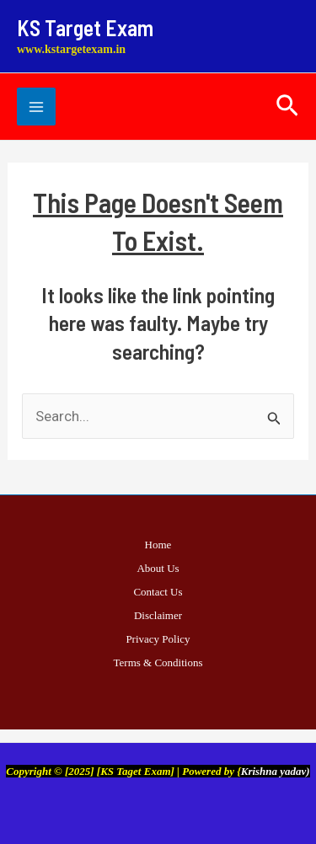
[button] (287, 106)
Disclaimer (158, 615)
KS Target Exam (85, 27)
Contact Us (157, 591)
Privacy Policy (158, 639)
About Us (158, 568)
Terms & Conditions (158, 662)
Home (158, 544)
